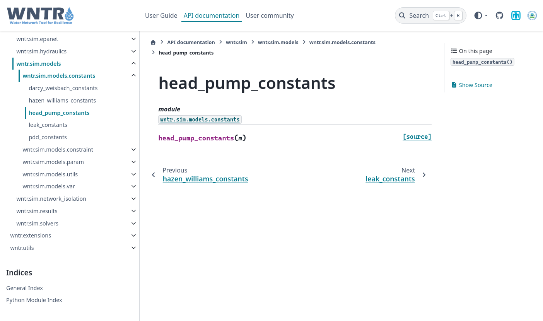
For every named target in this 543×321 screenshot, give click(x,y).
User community (270, 15)
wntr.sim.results (36, 211)
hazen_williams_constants (62, 100)
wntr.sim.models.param (53, 162)
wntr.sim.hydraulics (41, 51)
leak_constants (48, 124)
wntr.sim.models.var (48, 186)
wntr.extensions (30, 235)
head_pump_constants (59, 112)
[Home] (149, 42)
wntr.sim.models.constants (58, 75)
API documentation (212, 15)
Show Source (471, 85)
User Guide (161, 15)
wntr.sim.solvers (37, 223)
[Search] (430, 15)
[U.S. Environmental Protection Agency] (532, 15)
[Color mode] (480, 15)
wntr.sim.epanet (37, 39)
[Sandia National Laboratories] (516, 15)
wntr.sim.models (38, 63)
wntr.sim (232, 42)
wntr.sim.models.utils (50, 174)
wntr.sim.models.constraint (57, 149)
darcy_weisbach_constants (63, 88)
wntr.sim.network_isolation (51, 198)
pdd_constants (48, 137)
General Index (24, 288)
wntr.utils (22, 247)
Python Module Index (34, 300)
